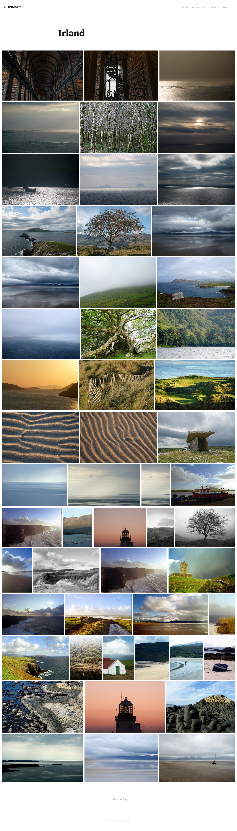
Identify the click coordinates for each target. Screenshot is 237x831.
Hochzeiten (198, 7)
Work (185, 7)
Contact (225, 7)
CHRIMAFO (12, 7)
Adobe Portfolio (123, 820)
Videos (212, 7)
